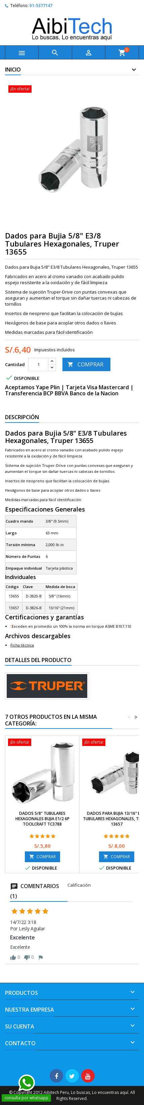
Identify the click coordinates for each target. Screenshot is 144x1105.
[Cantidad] (38, 364)
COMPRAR (85, 364)
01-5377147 (41, 5)
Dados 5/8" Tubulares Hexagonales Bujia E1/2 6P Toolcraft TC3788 (42, 818)
